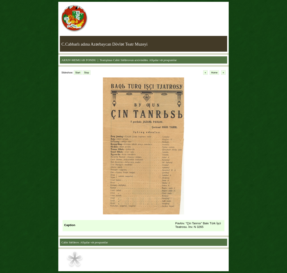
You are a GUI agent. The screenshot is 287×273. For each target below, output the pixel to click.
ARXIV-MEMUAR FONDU (78, 60)
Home (214, 72)
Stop (86, 72)
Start (77, 72)
